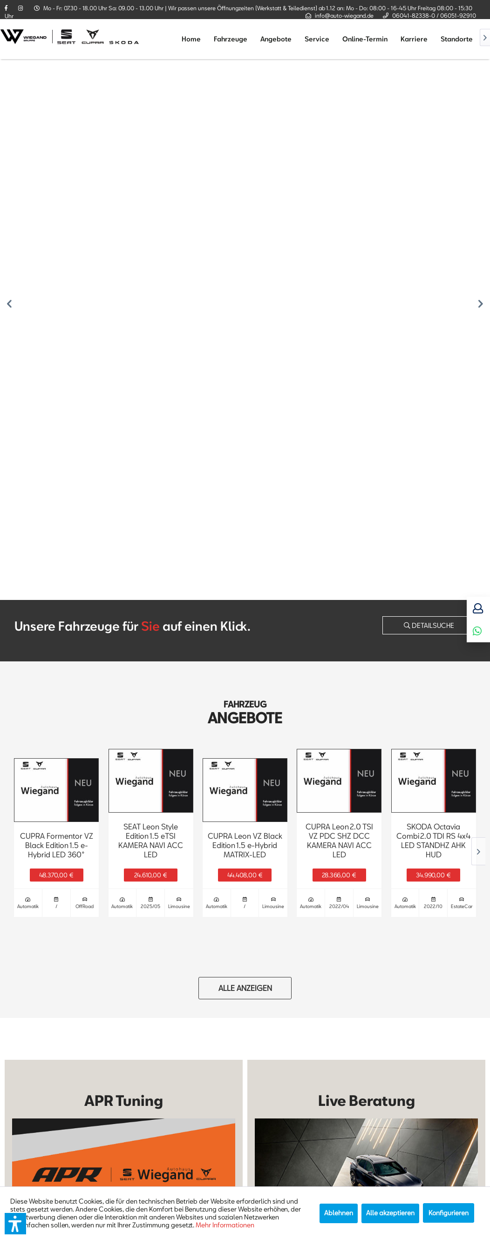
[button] (15, 1223)
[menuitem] (191, 39)
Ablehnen (338, 1213)
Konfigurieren (449, 1213)
